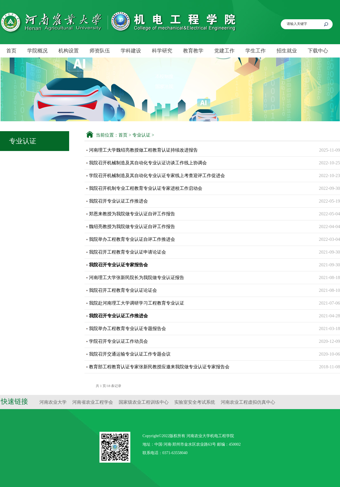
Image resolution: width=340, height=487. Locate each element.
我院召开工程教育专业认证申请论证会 (127, 252)
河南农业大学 (53, 402)
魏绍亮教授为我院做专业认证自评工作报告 (132, 226)
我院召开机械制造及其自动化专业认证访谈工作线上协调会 (148, 162)
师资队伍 (100, 51)
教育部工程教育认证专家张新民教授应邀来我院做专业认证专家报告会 (159, 366)
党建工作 (224, 51)
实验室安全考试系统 (194, 402)
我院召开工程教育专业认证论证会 (123, 290)
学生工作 (255, 51)
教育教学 (193, 51)
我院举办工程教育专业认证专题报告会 (127, 328)
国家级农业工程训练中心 (144, 402)
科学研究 (162, 51)
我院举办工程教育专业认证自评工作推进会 (132, 239)
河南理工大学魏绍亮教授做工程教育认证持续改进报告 (143, 150)
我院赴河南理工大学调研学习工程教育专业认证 (136, 303)
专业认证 (141, 135)
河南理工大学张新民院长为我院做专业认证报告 (136, 277)
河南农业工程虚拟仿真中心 (248, 402)
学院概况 (37, 51)
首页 (11, 51)
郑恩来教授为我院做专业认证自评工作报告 (132, 213)
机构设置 (68, 51)
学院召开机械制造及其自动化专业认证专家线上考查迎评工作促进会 (157, 175)
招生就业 (287, 51)
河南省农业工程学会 (92, 402)
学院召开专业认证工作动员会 (118, 341)
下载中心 (318, 51)
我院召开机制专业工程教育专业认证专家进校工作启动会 (145, 188)
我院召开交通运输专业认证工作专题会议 (130, 354)
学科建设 (131, 51)
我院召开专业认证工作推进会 (118, 201)
